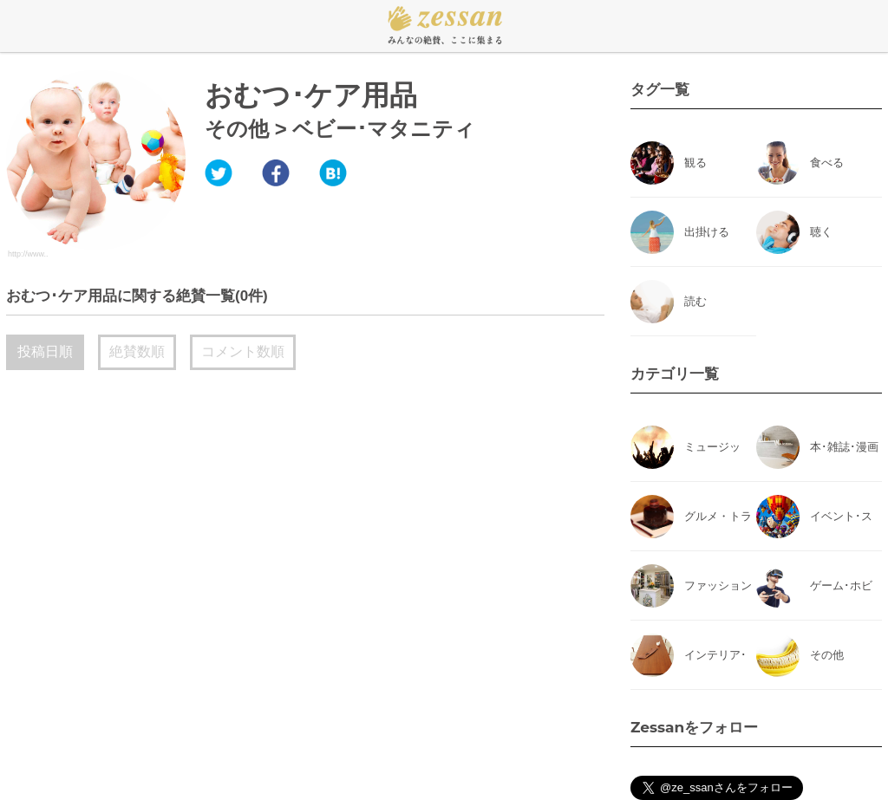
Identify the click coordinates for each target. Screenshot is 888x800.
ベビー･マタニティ (383, 128)
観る (695, 162)
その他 (237, 128)
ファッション (718, 585)
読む (695, 301)
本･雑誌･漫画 (844, 446)
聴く (821, 231)
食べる (827, 162)
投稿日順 (45, 351)
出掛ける (706, 231)
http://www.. (28, 254)
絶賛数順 (137, 351)
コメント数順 (242, 351)
